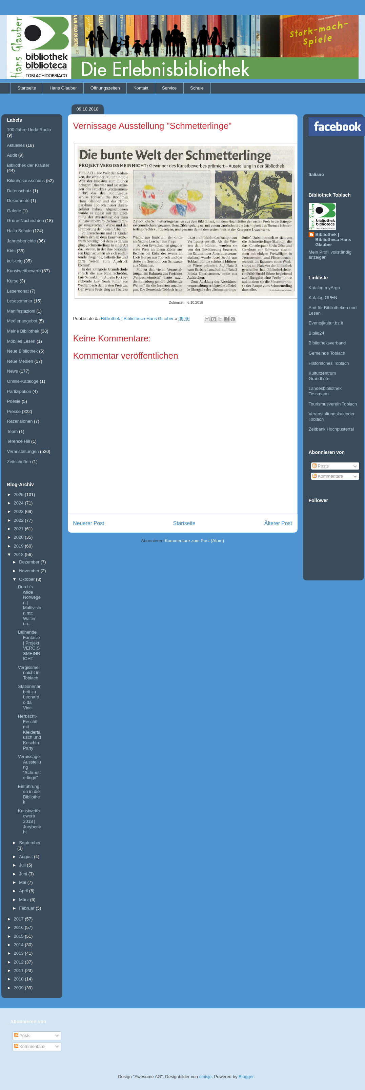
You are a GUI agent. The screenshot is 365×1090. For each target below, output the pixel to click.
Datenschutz (19, 190)
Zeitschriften (19, 461)
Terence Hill (18, 441)
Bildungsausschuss (26, 180)
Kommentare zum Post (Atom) (194, 540)
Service (169, 88)
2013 (19, 953)
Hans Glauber (63, 88)
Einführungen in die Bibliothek (29, 794)
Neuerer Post (88, 523)
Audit (12, 155)
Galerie (14, 210)
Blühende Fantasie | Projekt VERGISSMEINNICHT (29, 645)
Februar (27, 908)
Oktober (27, 579)
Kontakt (141, 88)
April (24, 890)
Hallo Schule (19, 230)
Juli (23, 865)
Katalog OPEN (323, 297)
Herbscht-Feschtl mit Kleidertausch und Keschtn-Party (29, 732)
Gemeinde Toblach (327, 353)
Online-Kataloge (23, 381)
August (26, 856)
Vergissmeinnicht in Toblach (29, 672)
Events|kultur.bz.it (326, 322)
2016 (19, 927)
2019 (19, 546)
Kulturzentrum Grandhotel (322, 376)
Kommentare (327, 476)
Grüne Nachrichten (25, 220)
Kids (11, 250)
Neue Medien (20, 361)
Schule (197, 88)
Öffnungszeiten (105, 88)
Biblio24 (316, 333)
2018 (19, 554)
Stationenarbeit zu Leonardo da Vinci (29, 697)
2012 (19, 962)
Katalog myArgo (324, 287)
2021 (19, 528)
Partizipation (19, 391)
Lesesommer (20, 300)
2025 (19, 494)
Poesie (14, 401)
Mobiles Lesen (21, 341)
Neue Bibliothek (22, 351)
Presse (14, 411)
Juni (23, 873)
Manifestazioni (21, 311)
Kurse (13, 280)
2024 (19, 503)
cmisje (205, 1076)
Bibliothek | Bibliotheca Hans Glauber (333, 239)
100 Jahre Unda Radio (29, 129)
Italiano (316, 174)
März (24, 899)
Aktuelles (16, 145)
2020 (19, 537)
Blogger (246, 1076)
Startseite (27, 88)
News (12, 371)
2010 (19, 979)
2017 (19, 918)
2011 (19, 970)
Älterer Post (278, 523)
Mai (23, 882)
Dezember (30, 561)
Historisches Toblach (329, 363)
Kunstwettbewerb (24, 270)
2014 (19, 944)
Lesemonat (18, 291)
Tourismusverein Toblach (333, 404)
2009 (19, 987)
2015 (19, 936)
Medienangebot (22, 320)
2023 (19, 511)
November (30, 570)
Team (12, 431)
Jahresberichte (21, 240)
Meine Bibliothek (23, 331)
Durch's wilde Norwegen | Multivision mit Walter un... (29, 605)
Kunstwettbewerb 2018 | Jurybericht (29, 821)
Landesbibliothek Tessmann (325, 391)
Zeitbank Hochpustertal (331, 429)
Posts (320, 466)
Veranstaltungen (23, 451)
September (30, 842)
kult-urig (15, 260)
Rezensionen (20, 421)
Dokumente (18, 200)
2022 (19, 520)
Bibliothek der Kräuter (28, 165)
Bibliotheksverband (327, 342)
